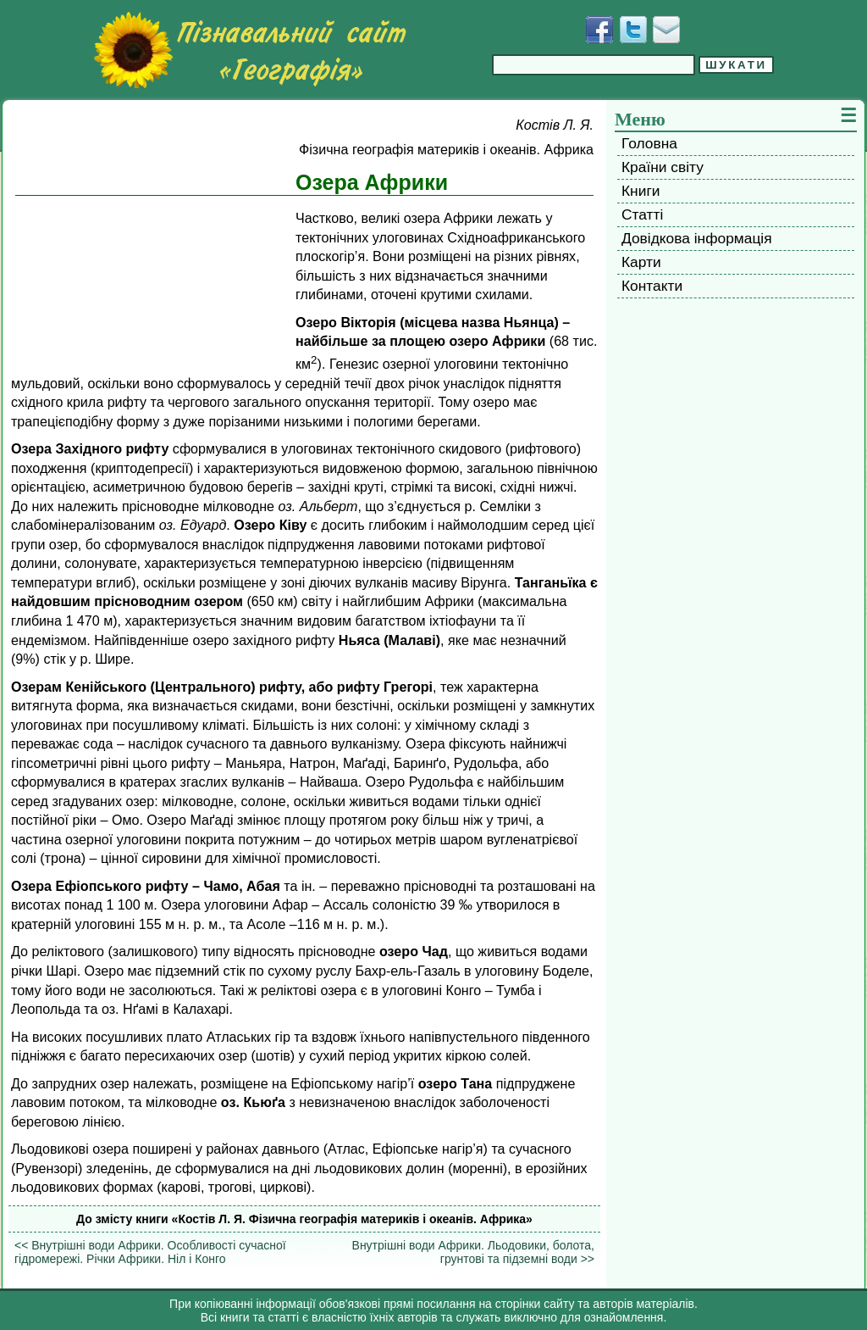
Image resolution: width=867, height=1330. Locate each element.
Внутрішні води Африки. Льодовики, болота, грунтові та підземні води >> (473, 1252)
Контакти (651, 285)
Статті (642, 214)
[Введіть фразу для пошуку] (593, 64)
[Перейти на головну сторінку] (249, 50)
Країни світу (662, 167)
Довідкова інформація (696, 238)
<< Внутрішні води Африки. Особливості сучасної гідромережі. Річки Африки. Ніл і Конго (150, 1252)
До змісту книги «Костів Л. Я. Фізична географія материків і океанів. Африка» (304, 1219)
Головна (649, 143)
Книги (640, 190)
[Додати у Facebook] (599, 29)
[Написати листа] (666, 29)
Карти (641, 261)
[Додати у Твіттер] (633, 29)
